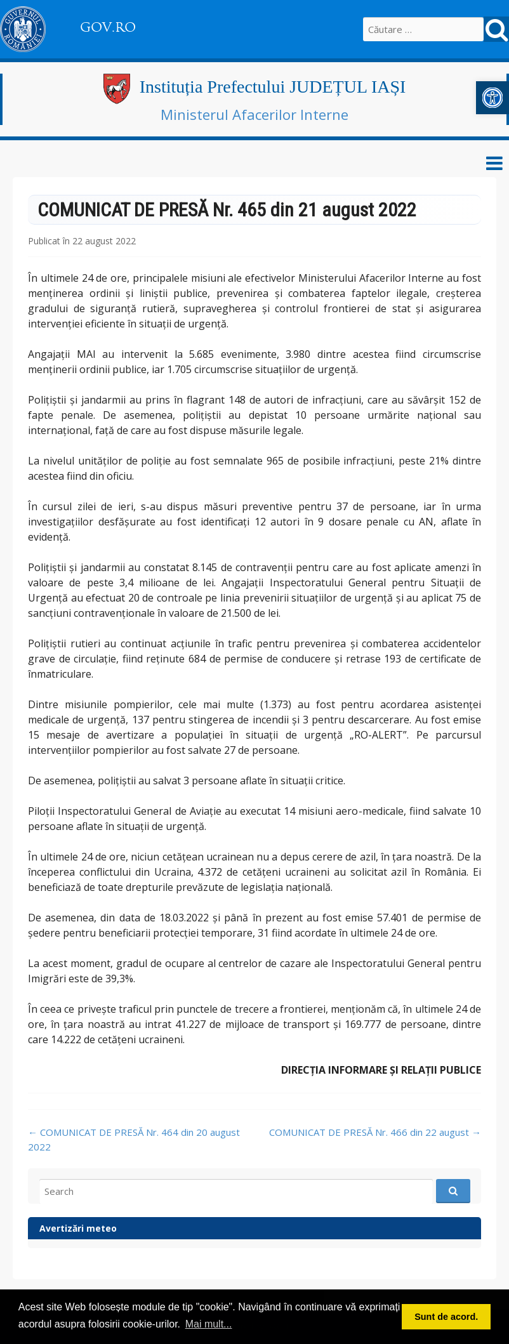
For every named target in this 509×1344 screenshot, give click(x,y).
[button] (492, 97)
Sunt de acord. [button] (446, 1317)
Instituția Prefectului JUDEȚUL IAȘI (273, 86)
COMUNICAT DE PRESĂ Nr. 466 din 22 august (375, 1132)
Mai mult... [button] (208, 1324)
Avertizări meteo (78, 1228)
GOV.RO (108, 27)
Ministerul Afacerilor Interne (254, 114)
